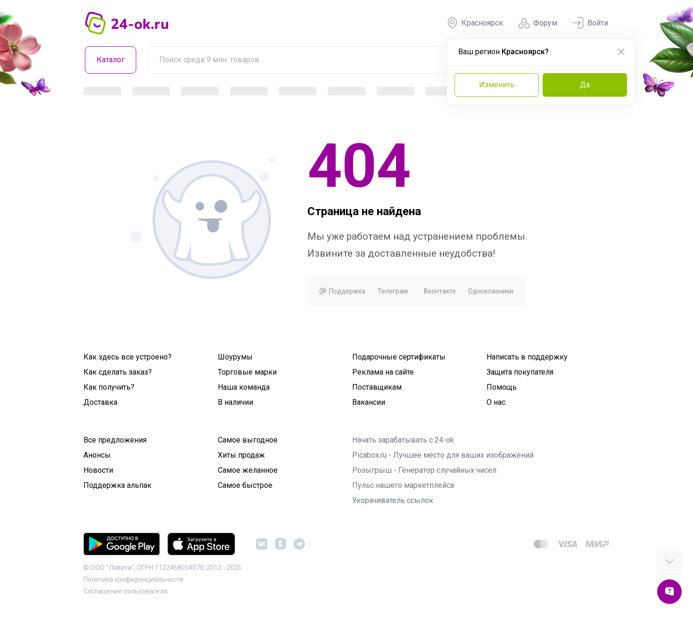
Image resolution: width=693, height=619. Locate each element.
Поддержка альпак (117, 485)
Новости (98, 470)
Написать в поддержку (527, 356)
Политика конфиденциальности (133, 579)
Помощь (502, 387)
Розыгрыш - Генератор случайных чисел (424, 470)
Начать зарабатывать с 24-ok (403, 439)
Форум (537, 23)
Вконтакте (440, 291)
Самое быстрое (245, 485)
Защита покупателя (520, 372)
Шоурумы (235, 356)
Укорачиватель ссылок (392, 500)
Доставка (100, 402)
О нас (496, 402)
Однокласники (490, 291)
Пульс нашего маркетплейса (403, 485)
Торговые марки (247, 372)
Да (585, 84)
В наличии (235, 402)
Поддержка (342, 291)
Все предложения (115, 439)
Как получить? (108, 387)
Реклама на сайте (383, 372)
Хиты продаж (241, 455)
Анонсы (97, 455)
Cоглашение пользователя (125, 591)
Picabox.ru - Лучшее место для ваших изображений (443, 455)
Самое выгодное (248, 439)
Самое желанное (248, 470)
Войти (590, 23)
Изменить (496, 84)
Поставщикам (377, 387)
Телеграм (393, 291)
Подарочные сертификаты (399, 356)
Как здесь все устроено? (127, 356)
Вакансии (368, 402)
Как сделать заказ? (117, 372)
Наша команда (244, 387)
